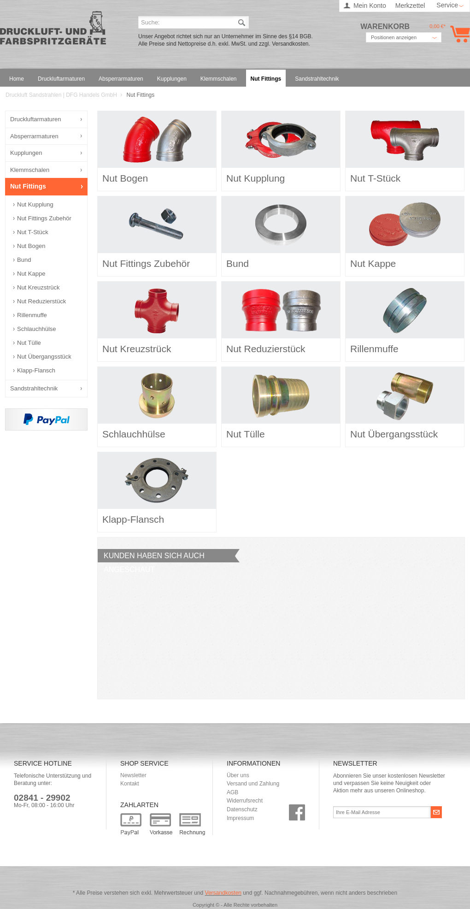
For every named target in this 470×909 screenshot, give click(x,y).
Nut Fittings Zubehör (44, 218)
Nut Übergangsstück (44, 356)
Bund (24, 259)
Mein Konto (369, 5)
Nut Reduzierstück (41, 301)
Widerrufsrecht (245, 800)
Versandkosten (223, 893)
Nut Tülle (29, 342)
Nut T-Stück (32, 232)
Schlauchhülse (36, 328)
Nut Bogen (31, 245)
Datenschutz (242, 809)
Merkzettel (410, 5)
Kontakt (129, 783)
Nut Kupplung (35, 204)
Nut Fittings (28, 186)
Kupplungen (26, 152)
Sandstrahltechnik (34, 388)
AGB (232, 792)
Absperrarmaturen (34, 136)
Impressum (240, 818)
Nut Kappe (31, 273)
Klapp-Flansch (36, 370)
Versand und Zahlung (253, 783)
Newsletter (133, 775)
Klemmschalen (29, 169)
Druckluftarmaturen (35, 119)
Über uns (238, 775)
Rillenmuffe (32, 315)
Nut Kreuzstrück (38, 287)
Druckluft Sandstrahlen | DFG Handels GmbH (53, 30)
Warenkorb (458, 34)
